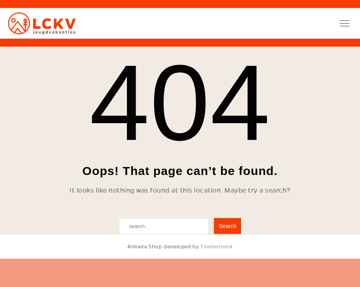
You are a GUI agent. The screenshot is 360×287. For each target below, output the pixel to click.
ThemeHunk (216, 247)
